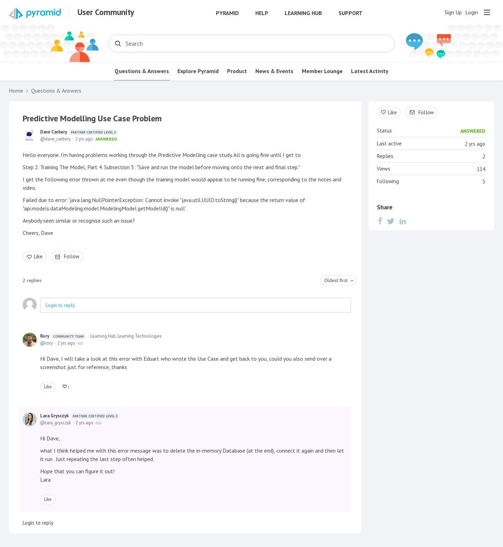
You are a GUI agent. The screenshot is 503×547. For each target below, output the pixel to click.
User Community (106, 12)
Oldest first (336, 280)
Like (38, 256)
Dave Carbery (79, 132)
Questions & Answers (142, 71)
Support (350, 13)
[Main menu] (487, 12)
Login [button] (471, 12)
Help (261, 13)
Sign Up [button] (453, 12)
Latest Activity (369, 71)
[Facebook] (380, 221)
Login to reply (60, 305)
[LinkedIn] (403, 221)
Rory (63, 336)
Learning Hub (303, 13)
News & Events (274, 71)
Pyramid (227, 13)
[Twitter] (391, 221)
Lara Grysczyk (80, 416)
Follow (71, 256)
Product (237, 71)
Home (16, 90)
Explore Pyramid (198, 71)
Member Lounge (322, 71)
